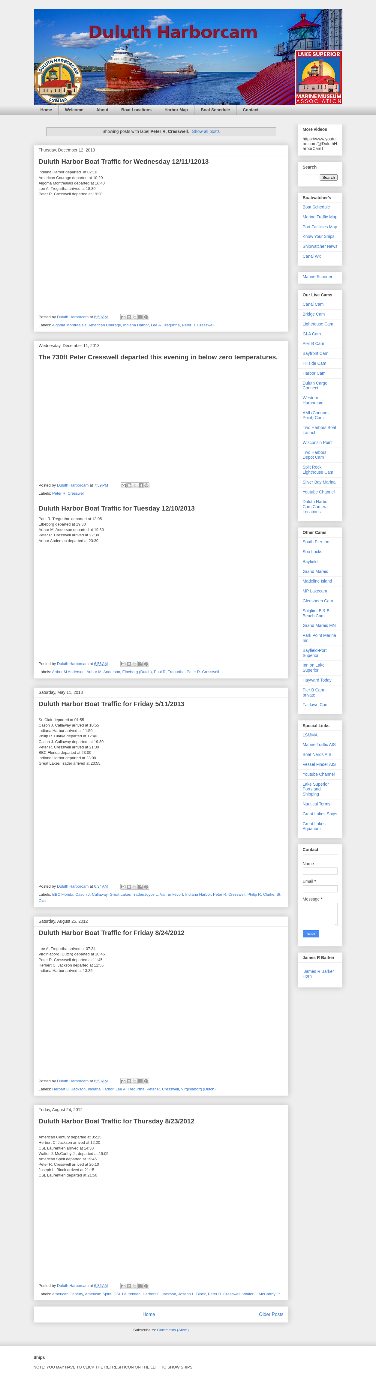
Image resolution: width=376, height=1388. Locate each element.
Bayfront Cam (316, 353)
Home (46, 109)
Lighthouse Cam (318, 324)
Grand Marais (315, 571)
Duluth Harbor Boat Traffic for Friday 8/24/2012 (112, 933)
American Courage (105, 325)
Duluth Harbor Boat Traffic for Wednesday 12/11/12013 (124, 161)
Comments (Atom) (173, 1330)
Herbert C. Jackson (69, 1089)
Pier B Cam (313, 343)
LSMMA (310, 735)
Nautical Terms (316, 804)
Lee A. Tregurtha (165, 325)
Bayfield (310, 561)
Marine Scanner (317, 276)
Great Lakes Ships (320, 813)
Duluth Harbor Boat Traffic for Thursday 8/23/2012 (117, 1121)
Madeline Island (317, 581)
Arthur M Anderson (68, 672)
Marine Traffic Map (320, 216)
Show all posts (206, 131)
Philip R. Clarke (261, 894)
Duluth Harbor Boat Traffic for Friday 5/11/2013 (112, 704)
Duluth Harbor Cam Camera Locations (316, 506)
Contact (250, 109)
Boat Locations (136, 109)
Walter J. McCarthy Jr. (261, 1294)
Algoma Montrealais (69, 325)
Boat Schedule (215, 109)
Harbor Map (176, 109)
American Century (67, 1294)
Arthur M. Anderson (103, 672)
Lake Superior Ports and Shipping (316, 789)
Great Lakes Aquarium (314, 826)
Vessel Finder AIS (319, 764)
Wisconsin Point (318, 442)
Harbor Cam (314, 373)
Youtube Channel (319, 492)
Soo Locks (312, 551)
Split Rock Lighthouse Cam (318, 470)
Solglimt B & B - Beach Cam (317, 613)
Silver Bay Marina (319, 482)
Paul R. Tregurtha (169, 672)
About (102, 109)
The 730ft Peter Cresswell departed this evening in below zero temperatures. (158, 357)
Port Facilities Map (320, 226)
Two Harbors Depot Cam (314, 455)
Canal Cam (313, 304)
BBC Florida (62, 894)
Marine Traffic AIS (319, 744)
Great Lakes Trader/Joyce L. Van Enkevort (146, 894)
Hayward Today (317, 680)
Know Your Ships (319, 236)
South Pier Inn (316, 541)
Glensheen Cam (318, 600)
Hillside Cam (314, 363)
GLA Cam (312, 333)
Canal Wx (312, 256)
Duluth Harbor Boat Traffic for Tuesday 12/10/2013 (117, 508)
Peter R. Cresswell (198, 325)
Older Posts (271, 1314)
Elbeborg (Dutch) (137, 672)
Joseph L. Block (192, 1294)
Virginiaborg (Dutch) (198, 1089)
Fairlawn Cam (316, 704)
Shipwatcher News (320, 246)
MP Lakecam (315, 591)
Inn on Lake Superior (314, 668)
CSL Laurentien (126, 1294)
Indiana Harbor (136, 325)
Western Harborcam (313, 400)
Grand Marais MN (319, 625)
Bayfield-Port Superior (315, 653)
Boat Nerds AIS (317, 754)
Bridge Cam (314, 314)
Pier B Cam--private (315, 692)
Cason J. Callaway (91, 894)
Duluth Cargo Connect (315, 386)
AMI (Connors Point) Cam (316, 415)
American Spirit (98, 1294)
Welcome (74, 109)
